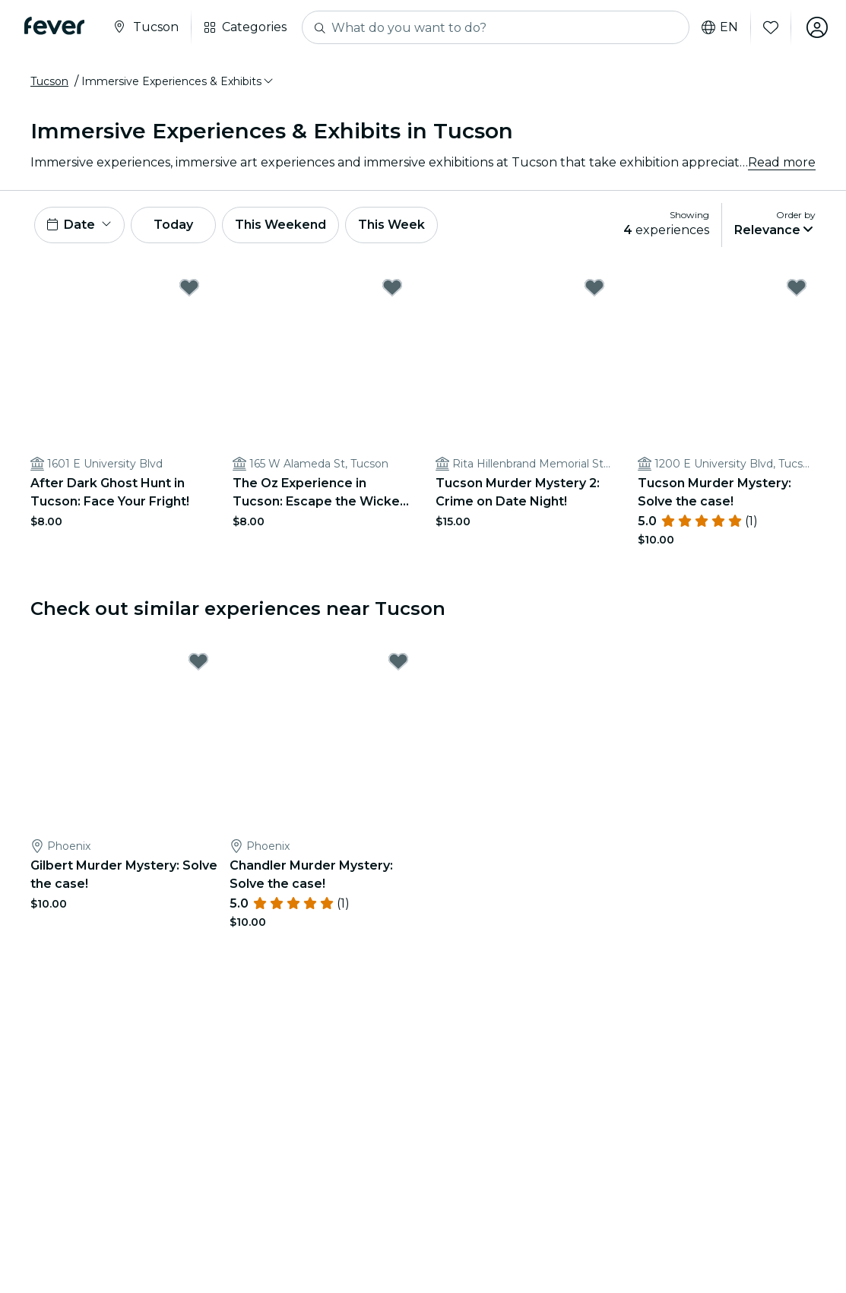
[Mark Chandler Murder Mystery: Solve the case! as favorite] (398, 661)
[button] (178, 81)
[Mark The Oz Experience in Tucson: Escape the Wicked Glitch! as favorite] (392, 287)
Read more (782, 162)
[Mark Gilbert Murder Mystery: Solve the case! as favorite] (198, 661)
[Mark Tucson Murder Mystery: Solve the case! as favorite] (796, 287)
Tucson (49, 81)
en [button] (720, 27)
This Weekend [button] (280, 224)
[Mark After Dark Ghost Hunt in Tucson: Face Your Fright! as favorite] (189, 287)
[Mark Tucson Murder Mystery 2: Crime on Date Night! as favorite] (594, 287)
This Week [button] (391, 224)
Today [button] (173, 224)
